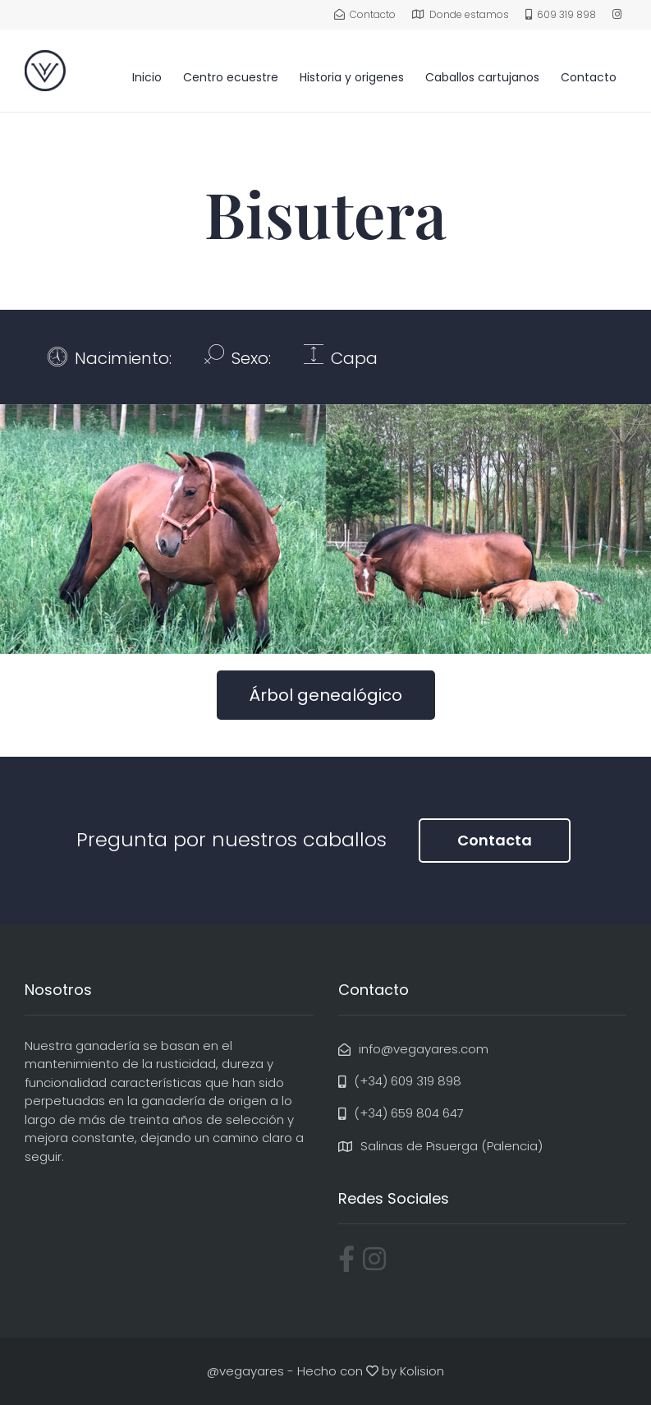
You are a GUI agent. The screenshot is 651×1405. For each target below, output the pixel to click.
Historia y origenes (352, 77)
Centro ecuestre (230, 77)
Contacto (589, 77)
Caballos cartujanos (482, 77)
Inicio (147, 77)
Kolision (422, 1371)
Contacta (494, 840)
